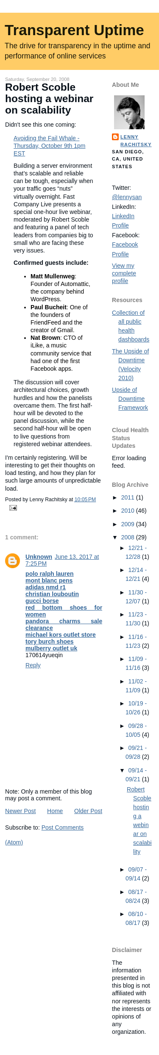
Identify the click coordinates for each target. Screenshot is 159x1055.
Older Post (88, 811)
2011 (128, 497)
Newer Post (20, 811)
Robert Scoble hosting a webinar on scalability (49, 98)
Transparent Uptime (74, 30)
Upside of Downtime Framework (130, 398)
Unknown (38, 556)
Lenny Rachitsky (135, 140)
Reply (33, 665)
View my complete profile (124, 273)
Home (55, 811)
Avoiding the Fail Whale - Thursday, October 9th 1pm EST (49, 146)
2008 (128, 537)
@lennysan (127, 197)
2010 (128, 510)
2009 (128, 524)
